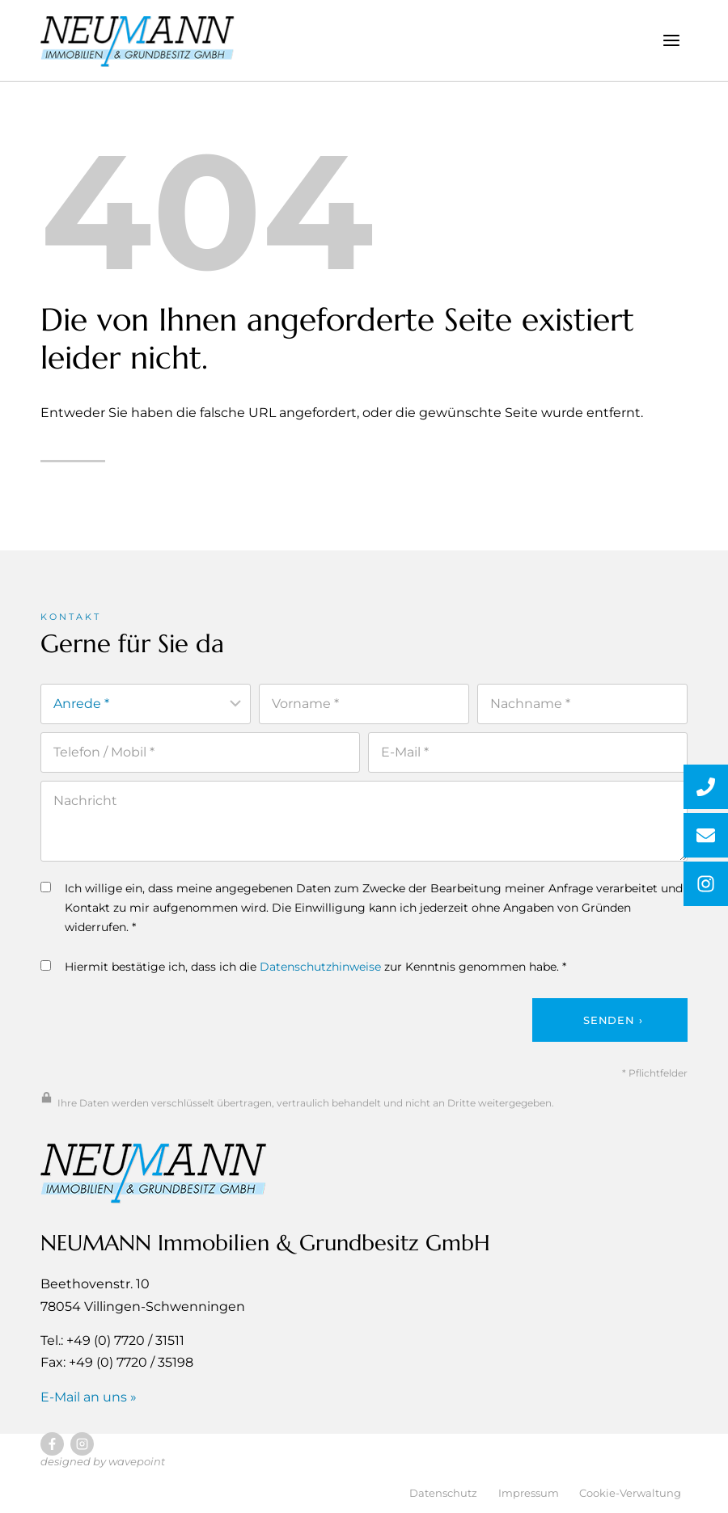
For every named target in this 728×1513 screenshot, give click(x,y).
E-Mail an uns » (88, 1402)
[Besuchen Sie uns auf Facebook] (52, 1449)
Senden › (612, 1024)
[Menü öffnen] (671, 40)
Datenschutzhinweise (320, 971)
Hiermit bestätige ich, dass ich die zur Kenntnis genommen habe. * (303, 971)
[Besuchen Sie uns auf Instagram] (82, 1449)
